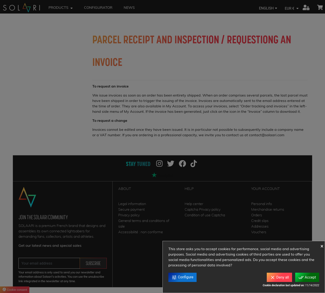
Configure (182, 277)
